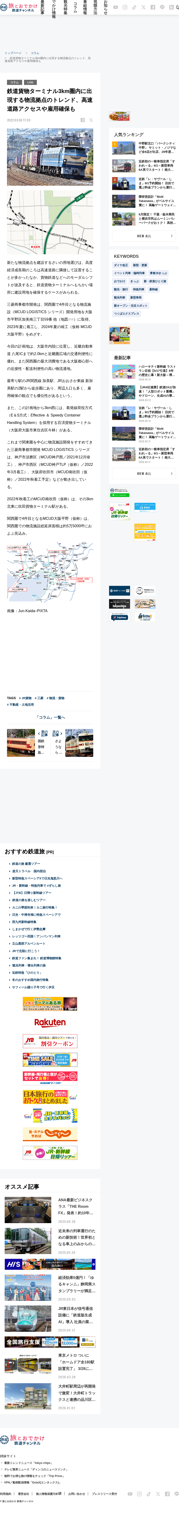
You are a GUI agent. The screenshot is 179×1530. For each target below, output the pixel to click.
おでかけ (119, 281)
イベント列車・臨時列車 (129, 273)
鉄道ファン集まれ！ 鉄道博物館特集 (37, 958)
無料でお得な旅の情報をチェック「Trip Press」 (34, 1476)
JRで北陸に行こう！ (26, 951)
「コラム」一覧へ (50, 717)
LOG (31, 82)
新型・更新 (140, 265)
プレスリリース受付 (104, 1494)
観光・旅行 (121, 289)
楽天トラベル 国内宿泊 (29, 871)
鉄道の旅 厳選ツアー (26, 864)
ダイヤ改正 (121, 265)
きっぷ (134, 281)
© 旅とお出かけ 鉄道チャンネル (16, 1501)
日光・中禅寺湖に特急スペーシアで (36, 914)
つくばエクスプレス (126, 313)
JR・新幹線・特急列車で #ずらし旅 (36, 885)
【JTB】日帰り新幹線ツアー (32, 892)
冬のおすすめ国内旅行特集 (30, 980)
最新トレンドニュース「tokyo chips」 (28, 1463)
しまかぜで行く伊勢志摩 (28, 929)
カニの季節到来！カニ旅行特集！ (35, 907)
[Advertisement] (89, 32)
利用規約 (5, 1494)
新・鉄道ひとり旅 (155, 281)
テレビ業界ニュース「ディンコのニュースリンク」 (36, 1469)
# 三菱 (39, 698)
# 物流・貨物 (55, 698)
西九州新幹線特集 (24, 921)
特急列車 (138, 289)
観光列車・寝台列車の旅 (29, 965)
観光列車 (119, 297)
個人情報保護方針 (47, 1494)
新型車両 (135, 297)
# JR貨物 (25, 698)
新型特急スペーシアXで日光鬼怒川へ (37, 878)
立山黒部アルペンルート (28, 943)
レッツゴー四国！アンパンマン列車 (36, 936)
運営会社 (23, 1494)
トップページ (13, 53)
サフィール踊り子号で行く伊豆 (33, 987)
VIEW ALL (144, 235)
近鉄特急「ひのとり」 (27, 972)
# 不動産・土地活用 (20, 704)
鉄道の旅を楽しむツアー (29, 900)
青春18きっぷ (158, 273)
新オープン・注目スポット (131, 305)
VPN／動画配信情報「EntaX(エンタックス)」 (33, 1482)
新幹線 (153, 289)
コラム (75, 7)
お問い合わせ (76, 1494)
